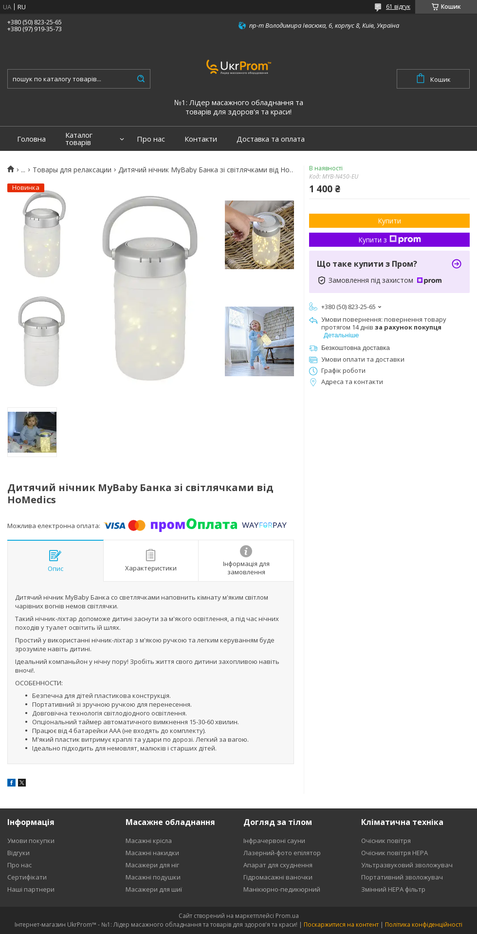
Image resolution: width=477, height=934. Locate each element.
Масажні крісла (149, 840)
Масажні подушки (153, 877)
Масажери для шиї (154, 889)
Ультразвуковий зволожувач (407, 865)
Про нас (151, 139)
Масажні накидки (152, 852)
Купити (389, 220)
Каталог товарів (78, 138)
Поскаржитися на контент (341, 924)
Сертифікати (27, 877)
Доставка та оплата (271, 139)
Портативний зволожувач (402, 877)
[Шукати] (140, 79)
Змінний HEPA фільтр (393, 889)
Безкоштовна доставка (355, 347)
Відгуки (18, 852)
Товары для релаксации (72, 169)
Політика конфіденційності (423, 924)
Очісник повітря (386, 840)
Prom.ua (287, 916)
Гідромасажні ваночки (277, 877)
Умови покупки (31, 840)
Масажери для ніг (152, 865)
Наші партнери (31, 889)
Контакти (200, 139)
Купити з (389, 239)
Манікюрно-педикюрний (281, 889)
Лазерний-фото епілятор (282, 852)
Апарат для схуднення (277, 865)
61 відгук (398, 6)
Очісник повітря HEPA (394, 852)
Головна (31, 139)
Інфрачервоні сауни (274, 840)
